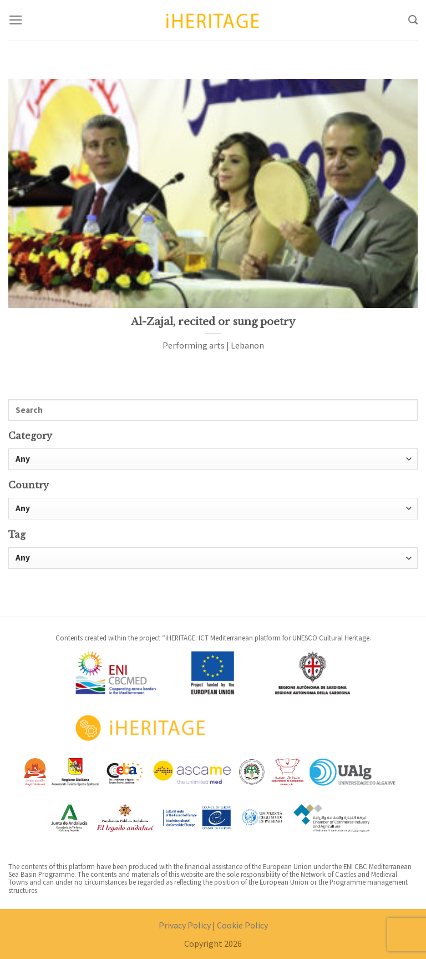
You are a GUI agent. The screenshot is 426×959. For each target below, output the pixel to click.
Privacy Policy (185, 925)
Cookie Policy (242, 925)
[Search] (413, 20)
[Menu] (15, 20)
